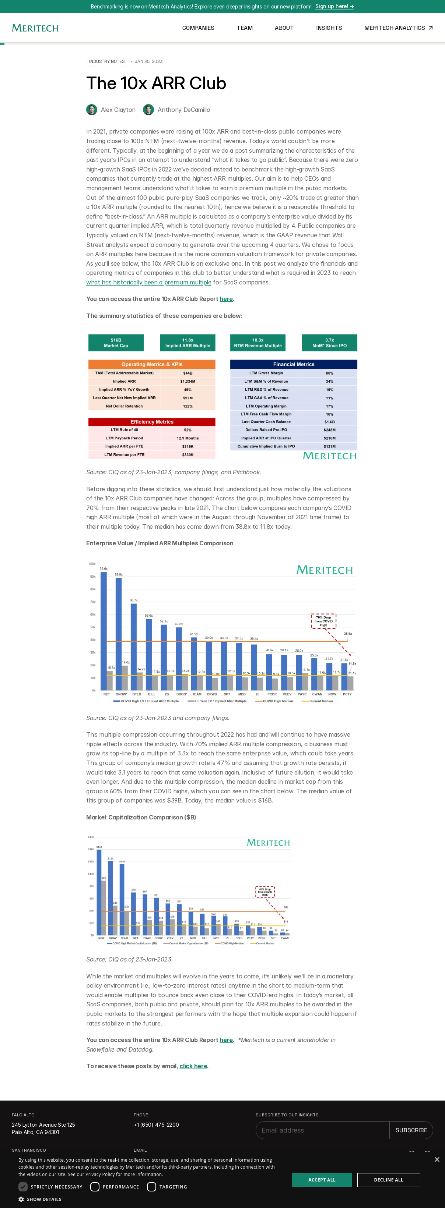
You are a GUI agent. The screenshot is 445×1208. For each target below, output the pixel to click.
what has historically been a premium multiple (148, 282)
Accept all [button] (322, 1180)
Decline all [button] (388, 1180)
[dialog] (222, 1180)
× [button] (436, 1160)
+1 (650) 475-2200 (156, 1125)
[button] (149, 1198)
